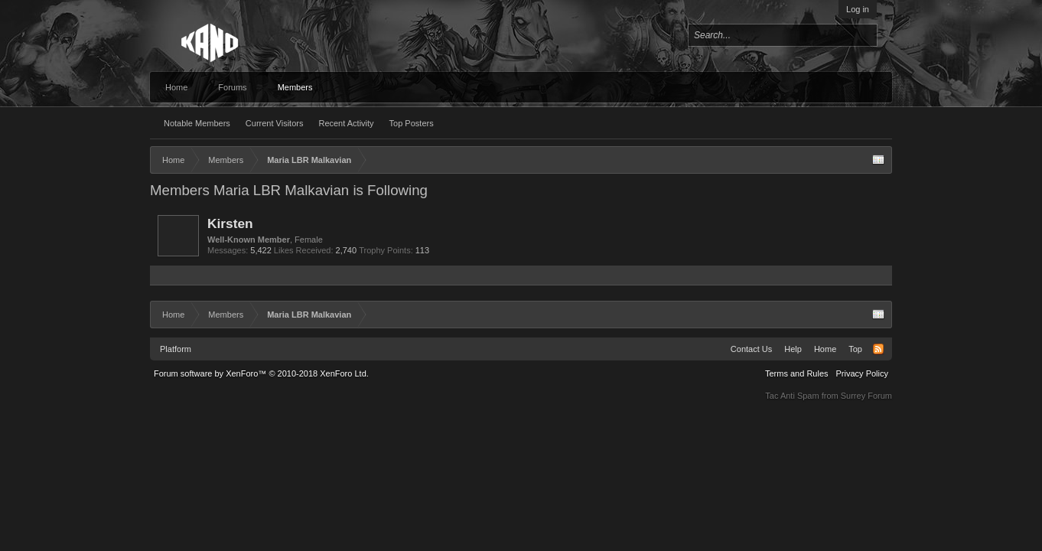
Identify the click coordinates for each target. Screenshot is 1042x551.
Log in (857, 9)
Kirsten (230, 223)
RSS (878, 349)
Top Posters (411, 123)
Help (793, 349)
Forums (232, 87)
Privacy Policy (862, 373)
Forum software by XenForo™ (261, 373)
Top (855, 349)
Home (176, 87)
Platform (175, 349)
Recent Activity (345, 123)
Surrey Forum (866, 395)
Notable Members (197, 123)
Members (295, 87)
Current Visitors (275, 123)
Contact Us (751, 349)
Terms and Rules (797, 373)
